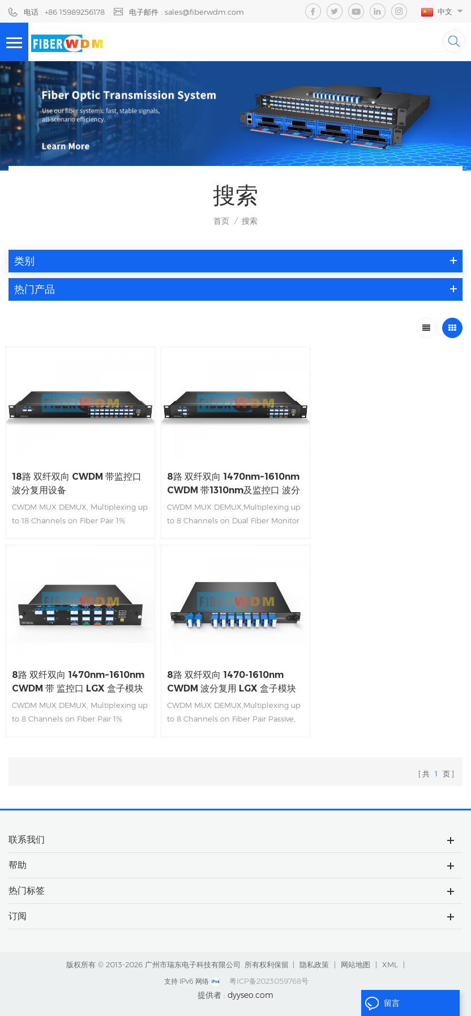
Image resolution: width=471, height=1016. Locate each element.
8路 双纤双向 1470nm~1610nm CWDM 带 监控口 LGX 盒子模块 (388, 483)
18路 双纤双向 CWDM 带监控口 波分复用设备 (77, 483)
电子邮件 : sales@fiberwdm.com (186, 11)
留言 (382, 1003)
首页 (221, 221)
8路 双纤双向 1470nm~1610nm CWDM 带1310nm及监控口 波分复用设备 (234, 484)
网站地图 (355, 963)
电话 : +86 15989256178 (64, 11)
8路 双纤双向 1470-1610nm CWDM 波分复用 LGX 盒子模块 (77, 681)
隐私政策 (314, 963)
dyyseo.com (250, 994)
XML (390, 963)
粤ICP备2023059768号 (269, 980)
